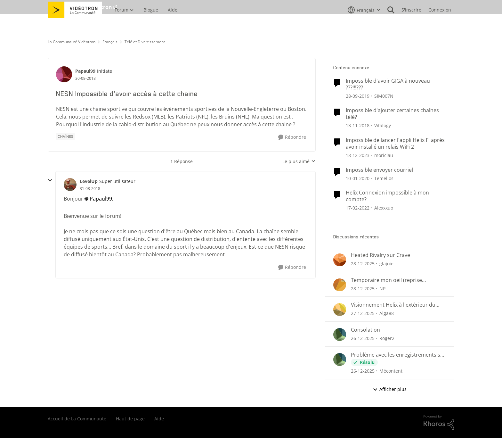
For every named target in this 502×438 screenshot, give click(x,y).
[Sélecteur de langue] (364, 24)
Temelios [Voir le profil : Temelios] (383, 178)
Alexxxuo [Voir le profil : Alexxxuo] (383, 208)
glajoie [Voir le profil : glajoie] (386, 263)
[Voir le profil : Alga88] (339, 309)
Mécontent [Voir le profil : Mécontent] (390, 371)
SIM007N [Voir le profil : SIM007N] (383, 96)
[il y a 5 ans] (357, 207)
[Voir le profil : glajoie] (339, 259)
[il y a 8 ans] (357, 125)
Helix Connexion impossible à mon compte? (387, 196)
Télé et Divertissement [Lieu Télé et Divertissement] (145, 42)
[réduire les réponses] (50, 180)
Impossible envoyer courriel (379, 170)
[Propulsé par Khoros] (439, 422)
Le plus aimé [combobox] (299, 161)
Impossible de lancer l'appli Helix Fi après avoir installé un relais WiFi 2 (395, 143)
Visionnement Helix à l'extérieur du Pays (393, 305)
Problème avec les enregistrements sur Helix (398, 354)
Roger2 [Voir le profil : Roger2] (386, 338)
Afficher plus (390, 389)
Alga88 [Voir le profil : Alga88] (386, 313)
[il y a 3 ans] (357, 155)
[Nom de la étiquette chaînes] (65, 136)
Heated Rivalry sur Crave (380, 255)
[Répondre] (292, 137)
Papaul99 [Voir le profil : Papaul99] (85, 71)
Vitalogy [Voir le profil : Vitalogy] (382, 125)
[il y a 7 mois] (363, 263)
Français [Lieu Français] (109, 42)
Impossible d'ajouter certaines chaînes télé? (392, 113)
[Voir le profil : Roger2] (339, 334)
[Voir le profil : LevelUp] (70, 184)
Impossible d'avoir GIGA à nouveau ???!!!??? (388, 84)
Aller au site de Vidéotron (80, 7)
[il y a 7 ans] (357, 95)
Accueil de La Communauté (77, 419)
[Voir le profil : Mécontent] (339, 359)
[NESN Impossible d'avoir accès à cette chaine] (90, 189)
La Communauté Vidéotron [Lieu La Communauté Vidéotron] (71, 42)
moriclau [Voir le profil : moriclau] (383, 155)
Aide (159, 419)
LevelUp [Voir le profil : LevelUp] (89, 181)
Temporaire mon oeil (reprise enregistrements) (386, 280)
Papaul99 (101, 198)
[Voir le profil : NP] (339, 284)
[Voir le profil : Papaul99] (64, 74)
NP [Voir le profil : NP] (382, 288)
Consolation (365, 329)
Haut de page (130, 419)
